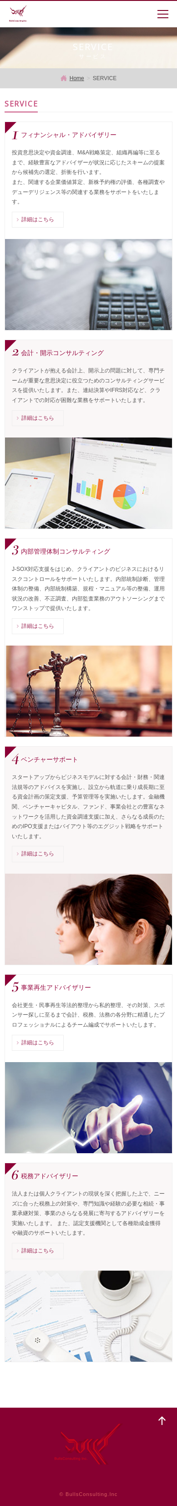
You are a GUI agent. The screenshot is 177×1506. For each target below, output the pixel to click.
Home (77, 78)
